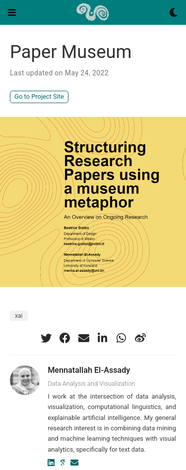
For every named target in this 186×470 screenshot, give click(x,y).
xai (19, 315)
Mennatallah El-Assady (89, 370)
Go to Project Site (39, 96)
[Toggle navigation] (12, 12)
